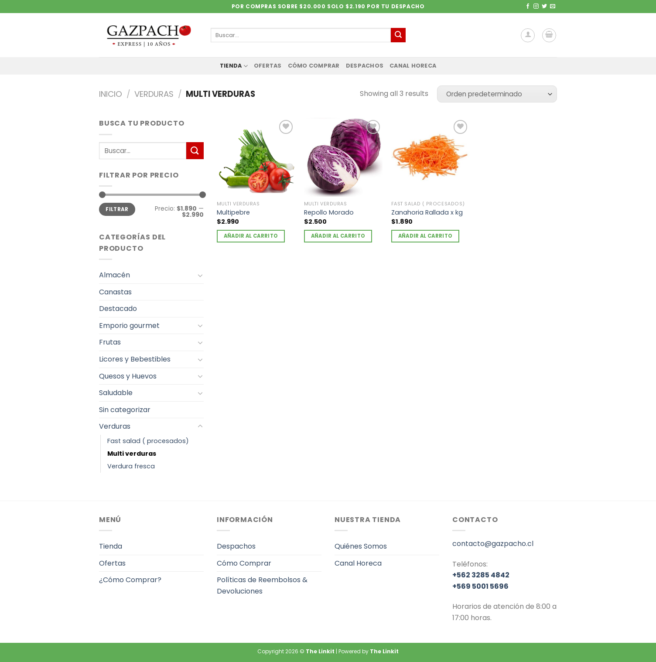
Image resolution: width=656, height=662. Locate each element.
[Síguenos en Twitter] (544, 6)
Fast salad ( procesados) (148, 441)
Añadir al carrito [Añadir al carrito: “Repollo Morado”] (338, 235)
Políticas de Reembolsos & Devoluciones (262, 585)
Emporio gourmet (129, 326)
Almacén (114, 275)
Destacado (118, 309)
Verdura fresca (131, 466)
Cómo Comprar (314, 65)
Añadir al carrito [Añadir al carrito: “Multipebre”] (251, 235)
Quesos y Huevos (128, 376)
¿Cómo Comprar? (130, 580)
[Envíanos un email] (552, 6)
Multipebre (233, 212)
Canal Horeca (413, 65)
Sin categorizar (124, 410)
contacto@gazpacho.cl (492, 544)
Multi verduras (131, 453)
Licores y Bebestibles (135, 359)
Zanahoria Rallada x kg (427, 212)
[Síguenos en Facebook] (527, 6)
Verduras (154, 94)
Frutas (110, 342)
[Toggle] (200, 275)
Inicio (110, 94)
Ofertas (268, 65)
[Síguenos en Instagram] (536, 6)
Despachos (364, 65)
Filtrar (117, 209)
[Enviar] (398, 35)
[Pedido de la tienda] (497, 93)
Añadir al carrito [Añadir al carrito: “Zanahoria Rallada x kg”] (425, 235)
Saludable (116, 393)
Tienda (234, 66)
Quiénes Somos (361, 546)
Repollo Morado (329, 212)
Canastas (115, 292)
